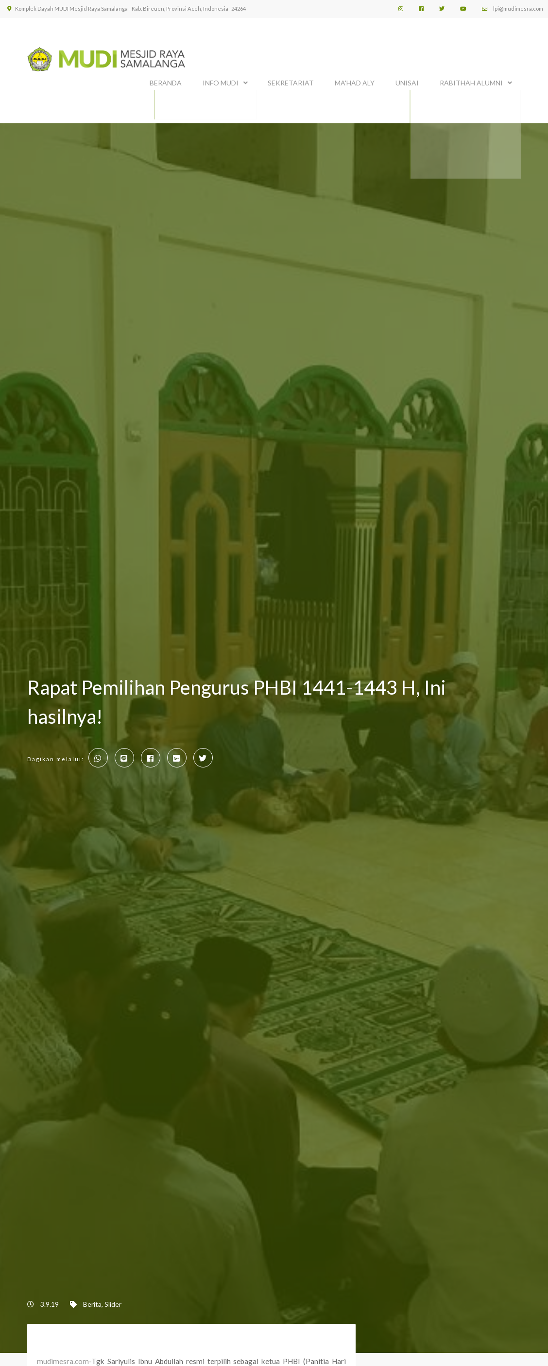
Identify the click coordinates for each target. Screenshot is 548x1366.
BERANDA (166, 81)
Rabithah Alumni (471, 81)
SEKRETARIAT (291, 81)
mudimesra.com (63, 1358)
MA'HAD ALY (355, 81)
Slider (112, 1301)
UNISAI (407, 81)
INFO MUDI (221, 81)
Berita (92, 1301)
